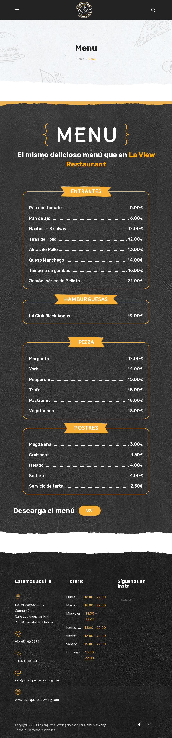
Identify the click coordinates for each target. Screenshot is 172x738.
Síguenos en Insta (131, 584)
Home (80, 59)
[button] (90, 511)
